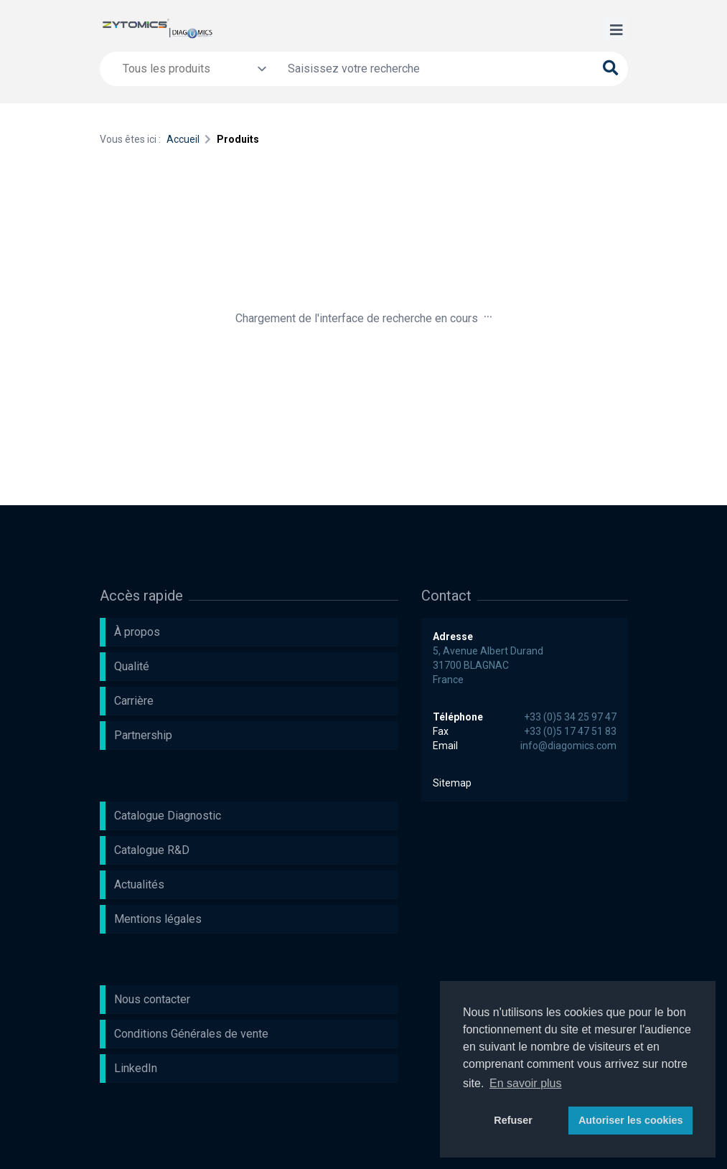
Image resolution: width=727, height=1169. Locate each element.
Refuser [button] (513, 1120)
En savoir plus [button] (525, 1083)
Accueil (183, 139)
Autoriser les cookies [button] (630, 1120)
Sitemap (452, 783)
